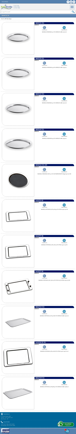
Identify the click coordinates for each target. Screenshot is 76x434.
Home (3, 19)
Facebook (68, 1)
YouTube (71, 1)
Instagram (74, 1)
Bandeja (8, 19)
